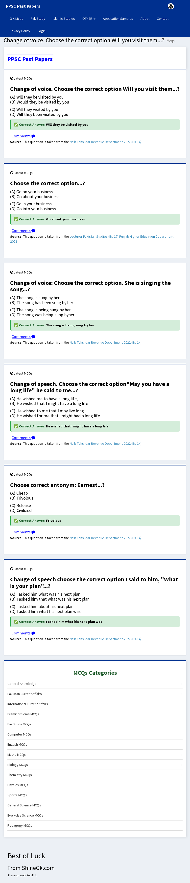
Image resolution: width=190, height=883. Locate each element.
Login (42, 31)
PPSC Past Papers (30, 59)
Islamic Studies (64, 18)
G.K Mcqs (18, 18)
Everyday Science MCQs (95, 815)
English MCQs (95, 744)
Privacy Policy (20, 31)
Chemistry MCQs (95, 774)
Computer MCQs (95, 734)
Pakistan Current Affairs (95, 693)
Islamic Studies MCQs (95, 714)
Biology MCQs (95, 764)
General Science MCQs (95, 805)
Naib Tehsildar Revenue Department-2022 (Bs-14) (106, 142)
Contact (162, 18)
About (145, 18)
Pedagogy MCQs (95, 825)
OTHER (88, 18)
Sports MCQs (95, 795)
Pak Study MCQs (95, 724)
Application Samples (118, 18)
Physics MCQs (95, 784)
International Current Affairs (95, 703)
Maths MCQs (95, 754)
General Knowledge (95, 683)
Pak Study (38, 18)
